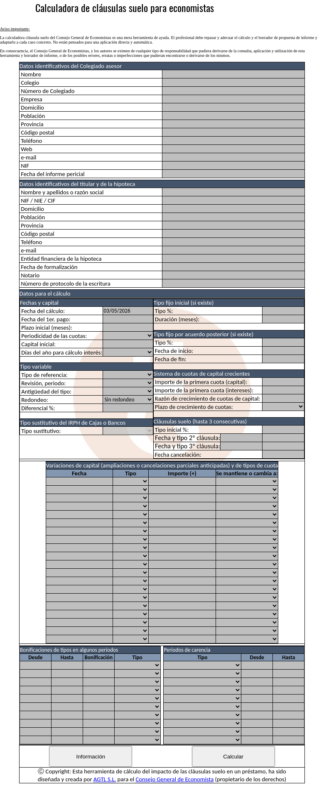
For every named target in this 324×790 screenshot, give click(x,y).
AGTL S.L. (104, 779)
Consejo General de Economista (174, 779)
